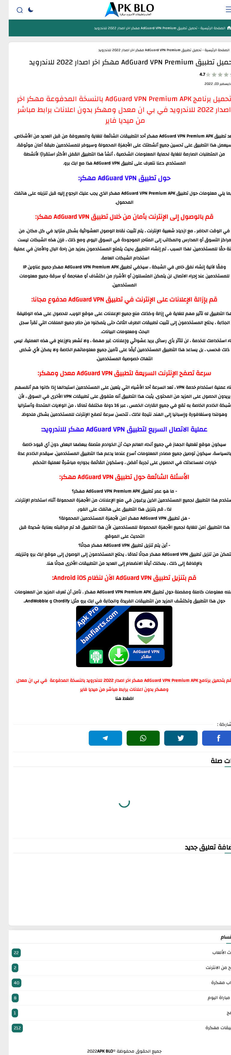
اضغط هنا (115, 699)
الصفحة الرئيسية (204, 28)
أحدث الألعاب (115, 952)
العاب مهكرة (115, 983)
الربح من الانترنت (115, 968)
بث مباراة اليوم (115, 998)
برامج (115, 1013)
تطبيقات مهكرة (115, 1028)
